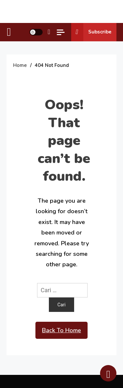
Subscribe (91, 32)
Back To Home (61, 330)
